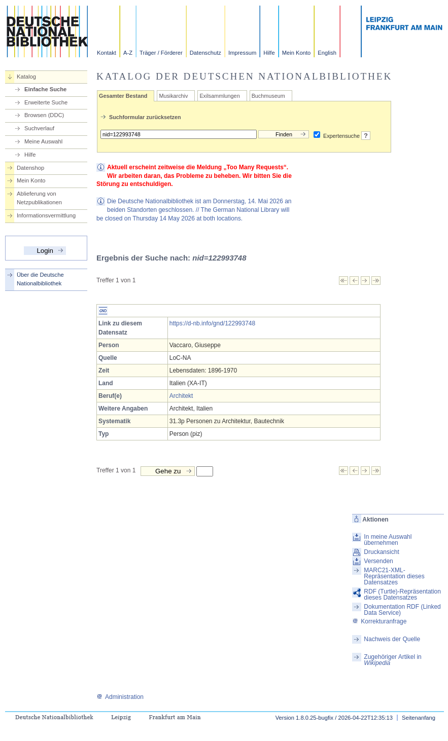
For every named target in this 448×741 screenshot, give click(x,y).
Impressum (242, 53)
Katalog (26, 76)
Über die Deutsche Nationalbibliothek (40, 279)
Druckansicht (381, 551)
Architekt (181, 395)
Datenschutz (205, 53)
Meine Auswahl (43, 141)
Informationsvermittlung (46, 215)
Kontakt (106, 53)
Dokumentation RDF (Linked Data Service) (402, 609)
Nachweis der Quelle (392, 639)
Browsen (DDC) (44, 115)
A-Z (127, 53)
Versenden (378, 561)
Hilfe (268, 53)
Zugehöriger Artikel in (392, 659)
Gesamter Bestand (123, 96)
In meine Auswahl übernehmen (387, 539)
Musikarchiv (173, 96)
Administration (120, 696)
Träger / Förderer (161, 53)
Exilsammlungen (219, 96)
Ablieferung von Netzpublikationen (39, 198)
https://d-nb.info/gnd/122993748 (212, 323)
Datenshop (30, 168)
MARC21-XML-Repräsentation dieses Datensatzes (394, 576)
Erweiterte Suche (45, 102)
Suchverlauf (39, 128)
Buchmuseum (268, 96)
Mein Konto (296, 53)
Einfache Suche (45, 89)
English (327, 53)
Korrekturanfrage (379, 621)
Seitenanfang (418, 718)
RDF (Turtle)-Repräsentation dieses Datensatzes (402, 594)
